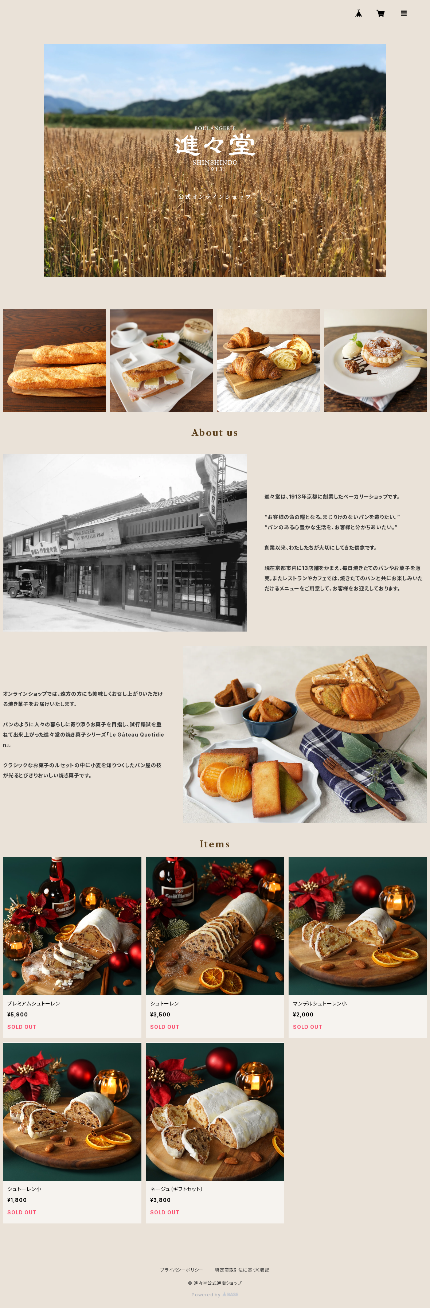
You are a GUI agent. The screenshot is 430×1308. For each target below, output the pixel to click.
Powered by (215, 1294)
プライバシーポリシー (181, 1270)
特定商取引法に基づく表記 (242, 1270)
